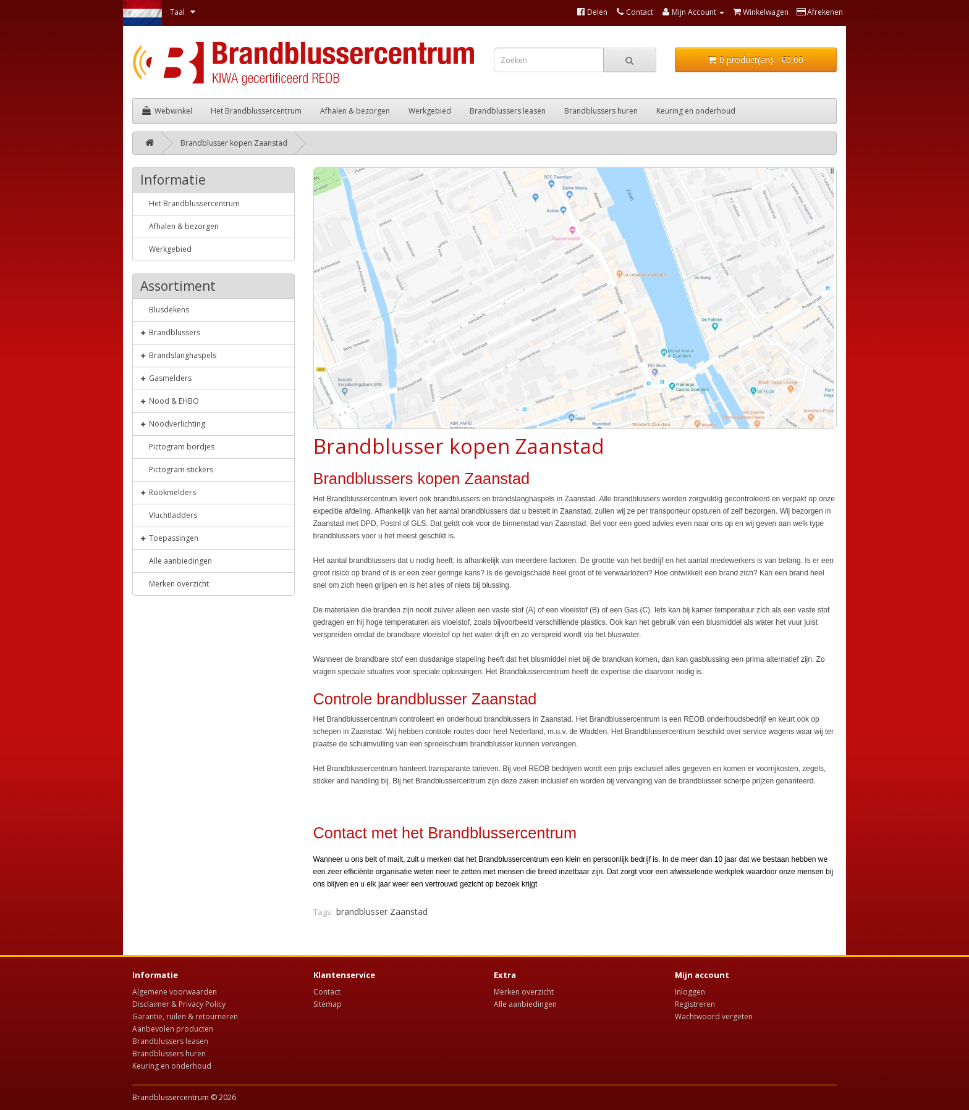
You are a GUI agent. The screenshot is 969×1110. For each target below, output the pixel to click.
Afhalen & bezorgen (355, 111)
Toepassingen (169, 537)
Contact (327, 992)
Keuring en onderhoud (695, 111)
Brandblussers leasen (508, 111)
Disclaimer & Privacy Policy (179, 1004)
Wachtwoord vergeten (714, 1016)
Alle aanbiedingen (176, 560)
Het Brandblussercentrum (256, 111)
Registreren (695, 1004)
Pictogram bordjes (177, 446)
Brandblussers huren (601, 111)
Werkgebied (429, 111)
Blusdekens (164, 309)
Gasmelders (166, 377)
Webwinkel (167, 111)
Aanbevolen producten (172, 1029)
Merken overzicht (174, 583)
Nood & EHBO (169, 400)
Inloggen (690, 992)
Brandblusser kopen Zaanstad (233, 143)
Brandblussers (170, 332)
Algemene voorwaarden (174, 992)
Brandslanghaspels (178, 355)
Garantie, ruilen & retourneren (185, 1016)
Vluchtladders (168, 514)
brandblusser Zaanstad (382, 911)
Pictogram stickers (176, 469)
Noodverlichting (172, 423)
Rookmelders (168, 492)
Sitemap (327, 1004)
